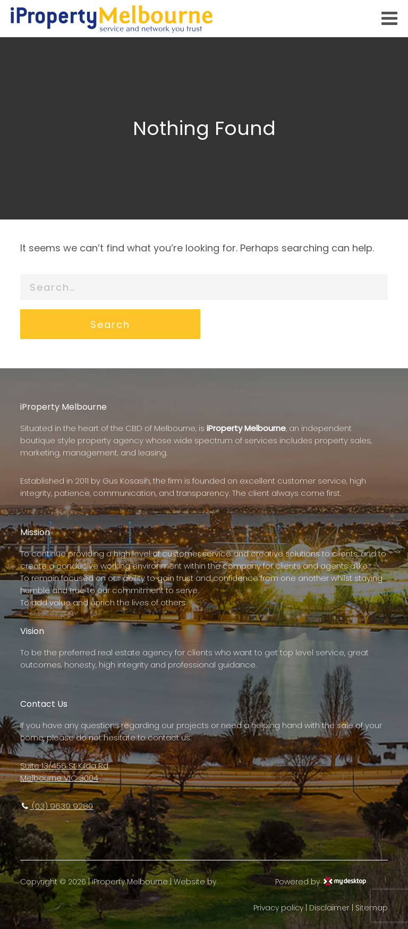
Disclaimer (329, 907)
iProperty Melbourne (130, 881)
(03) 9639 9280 (56, 806)
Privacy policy (278, 907)
